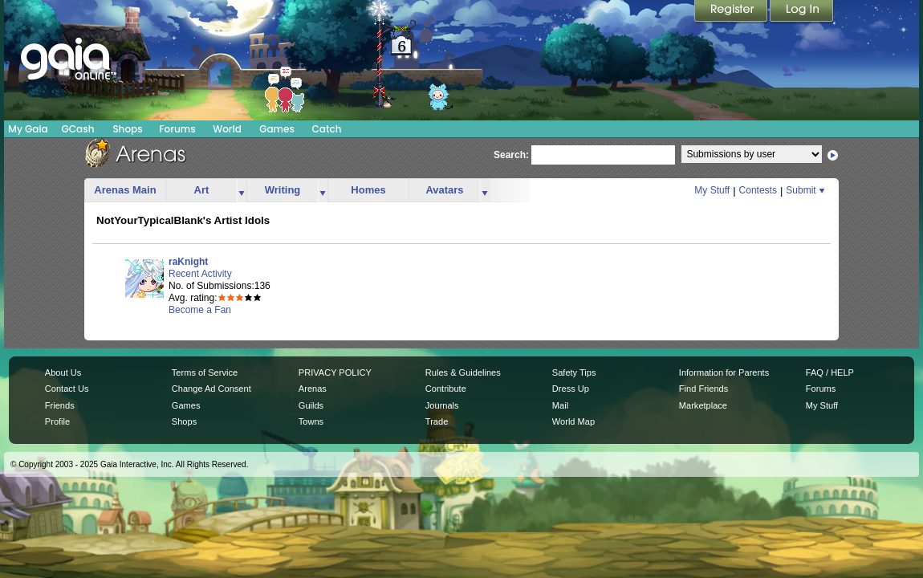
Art (201, 190)
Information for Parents (724, 372)
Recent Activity (200, 273)
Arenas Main (125, 190)
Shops (127, 129)
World (227, 129)
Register (732, 12)
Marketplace (703, 405)
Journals (442, 405)
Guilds (311, 405)
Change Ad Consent (211, 388)
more (241, 190)
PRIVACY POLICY (335, 372)
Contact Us (67, 388)
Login (802, 12)
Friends (60, 405)
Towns (311, 421)
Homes (368, 190)
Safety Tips (574, 372)
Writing (283, 190)
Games (277, 129)
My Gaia (27, 129)
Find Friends (703, 388)
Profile (57, 421)
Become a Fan (200, 309)
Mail (560, 405)
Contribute (445, 388)
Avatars (444, 190)
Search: (511, 155)
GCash (78, 129)
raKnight (188, 261)
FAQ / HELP (830, 372)
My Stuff (712, 190)
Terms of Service (205, 372)
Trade (436, 421)
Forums (177, 129)
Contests (758, 190)
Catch (327, 129)
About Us (63, 372)
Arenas (313, 388)
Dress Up (570, 388)
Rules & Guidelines (463, 372)
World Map (573, 421)
